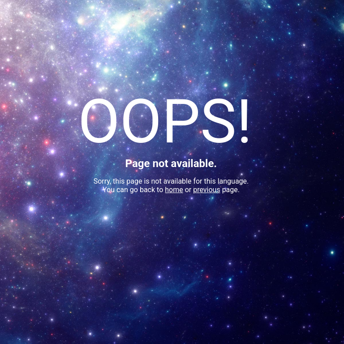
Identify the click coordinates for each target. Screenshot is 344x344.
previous (206, 189)
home (174, 189)
